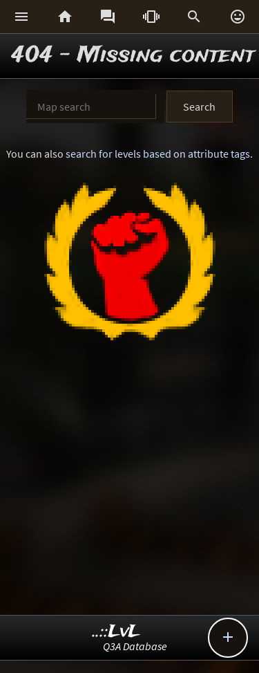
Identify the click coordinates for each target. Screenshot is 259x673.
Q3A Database (135, 646)
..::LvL (116, 632)
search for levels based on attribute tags (158, 153)
